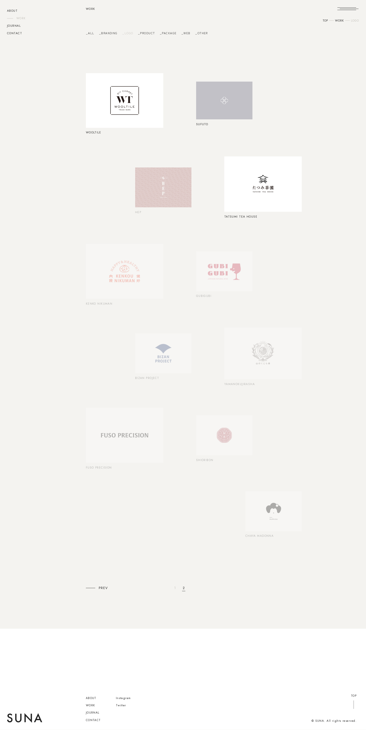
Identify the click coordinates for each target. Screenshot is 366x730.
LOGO (355, 21)
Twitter (121, 705)
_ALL (90, 33)
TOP (325, 21)
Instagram (123, 698)
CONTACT (14, 33)
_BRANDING (108, 33)
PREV (103, 588)
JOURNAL (14, 26)
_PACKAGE (168, 33)
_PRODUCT (146, 33)
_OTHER (201, 33)
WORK (21, 18)
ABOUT (12, 11)
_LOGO (127, 33)
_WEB (186, 33)
